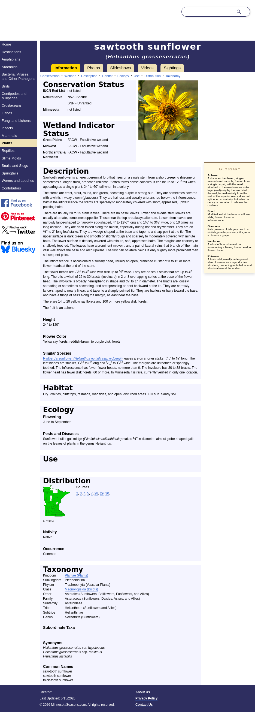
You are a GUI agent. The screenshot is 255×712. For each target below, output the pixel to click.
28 (96, 493)
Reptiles (8, 151)
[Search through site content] (207, 11)
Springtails (10, 173)
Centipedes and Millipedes (14, 96)
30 (107, 493)
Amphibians (11, 59)
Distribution (152, 76)
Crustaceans (12, 105)
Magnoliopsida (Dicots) (81, 589)
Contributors (11, 188)
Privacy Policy (146, 698)
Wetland (70, 76)
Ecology (123, 76)
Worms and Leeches (18, 181)
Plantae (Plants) (76, 575)
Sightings (172, 67)
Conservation (50, 76)
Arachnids (9, 67)
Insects (7, 128)
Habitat (107, 76)
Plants (7, 143)
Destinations (11, 52)
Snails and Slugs (15, 166)
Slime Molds (11, 158)
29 (102, 493)
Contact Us (144, 705)
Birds (6, 86)
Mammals (9, 136)
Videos (147, 67)
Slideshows (120, 67)
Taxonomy (172, 76)
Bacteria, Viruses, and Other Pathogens (18, 76)
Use (136, 76)
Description (89, 76)
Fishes (7, 113)
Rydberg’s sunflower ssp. (83, 358)
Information (65, 67)
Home (6, 44)
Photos (93, 67)
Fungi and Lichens (16, 121)
